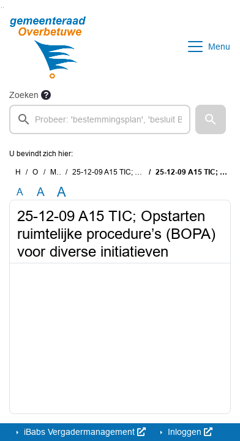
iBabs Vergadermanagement (83, 432)
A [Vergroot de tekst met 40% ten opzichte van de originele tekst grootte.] (61, 192)
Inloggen (188, 432)
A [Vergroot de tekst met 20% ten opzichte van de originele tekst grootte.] (41, 192)
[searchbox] (99, 119)
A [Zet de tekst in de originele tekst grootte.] (20, 192)
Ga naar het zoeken (1, 7)
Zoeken (24, 95)
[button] (210, 119)
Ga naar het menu (3, 7)
